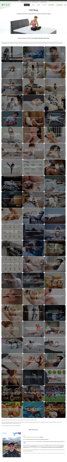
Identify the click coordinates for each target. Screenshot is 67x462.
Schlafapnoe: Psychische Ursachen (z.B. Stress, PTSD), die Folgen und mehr (12, 102)
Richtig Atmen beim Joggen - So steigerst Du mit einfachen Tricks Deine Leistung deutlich (12, 377)
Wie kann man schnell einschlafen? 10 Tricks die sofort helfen (55, 344)
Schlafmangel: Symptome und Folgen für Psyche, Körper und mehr (12, 53)
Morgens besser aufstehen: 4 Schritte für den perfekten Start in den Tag (33, 360)
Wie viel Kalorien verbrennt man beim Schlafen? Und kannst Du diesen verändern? (12, 150)
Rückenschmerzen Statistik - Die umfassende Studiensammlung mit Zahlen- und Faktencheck (33, 345)
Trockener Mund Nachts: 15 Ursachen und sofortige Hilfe (12, 296)
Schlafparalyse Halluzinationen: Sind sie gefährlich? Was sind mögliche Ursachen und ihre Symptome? (12, 183)
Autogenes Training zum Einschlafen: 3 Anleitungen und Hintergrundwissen (33, 296)
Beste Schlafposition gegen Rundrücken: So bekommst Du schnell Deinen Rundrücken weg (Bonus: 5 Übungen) (33, 70)
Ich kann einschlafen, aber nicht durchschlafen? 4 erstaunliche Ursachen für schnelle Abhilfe (55, 312)
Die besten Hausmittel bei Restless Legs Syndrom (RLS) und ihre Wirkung (33, 53)
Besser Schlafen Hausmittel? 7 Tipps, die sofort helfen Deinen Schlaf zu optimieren (12, 360)
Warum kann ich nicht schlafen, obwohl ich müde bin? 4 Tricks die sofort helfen (33, 280)
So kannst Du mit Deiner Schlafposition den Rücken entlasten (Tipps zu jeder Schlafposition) (12, 86)
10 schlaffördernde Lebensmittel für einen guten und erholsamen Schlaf (12, 409)
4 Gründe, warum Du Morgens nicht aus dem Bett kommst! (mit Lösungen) (33, 264)
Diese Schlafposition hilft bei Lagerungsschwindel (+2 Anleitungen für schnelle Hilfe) (54, 118)
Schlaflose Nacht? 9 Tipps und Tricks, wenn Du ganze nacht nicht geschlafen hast (55, 328)
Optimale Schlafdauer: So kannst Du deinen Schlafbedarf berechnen (55, 231)
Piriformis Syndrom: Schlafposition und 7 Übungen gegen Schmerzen (55, 150)
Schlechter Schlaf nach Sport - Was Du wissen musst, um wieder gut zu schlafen (33, 377)
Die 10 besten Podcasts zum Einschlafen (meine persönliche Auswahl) (12, 312)
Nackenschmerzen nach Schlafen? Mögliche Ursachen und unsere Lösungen (55, 296)
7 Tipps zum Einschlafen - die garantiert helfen (55, 360)
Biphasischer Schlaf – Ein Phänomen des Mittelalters (54, 377)
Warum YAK (44, 4)
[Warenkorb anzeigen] (65, 5)
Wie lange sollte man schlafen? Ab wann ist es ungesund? (55, 199)
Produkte (33, 4)
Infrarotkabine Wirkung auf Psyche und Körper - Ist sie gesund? (33, 118)
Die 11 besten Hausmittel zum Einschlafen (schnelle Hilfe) (55, 280)
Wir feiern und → (33, 1)
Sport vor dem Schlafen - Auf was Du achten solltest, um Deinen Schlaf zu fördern (12, 393)
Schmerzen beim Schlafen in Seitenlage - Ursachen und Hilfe (55, 86)
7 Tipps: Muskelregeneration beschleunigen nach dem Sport (33, 86)
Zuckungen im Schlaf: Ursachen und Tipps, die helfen (55, 183)
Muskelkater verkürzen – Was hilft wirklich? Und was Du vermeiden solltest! (33, 409)
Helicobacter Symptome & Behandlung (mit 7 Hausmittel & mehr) (55, 167)
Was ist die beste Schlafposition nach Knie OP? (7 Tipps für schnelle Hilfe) (55, 102)
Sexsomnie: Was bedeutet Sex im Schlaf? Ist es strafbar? (33, 183)
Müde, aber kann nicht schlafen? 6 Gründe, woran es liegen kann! (33, 312)
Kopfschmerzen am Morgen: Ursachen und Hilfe (55, 134)
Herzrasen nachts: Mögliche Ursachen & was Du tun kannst (12, 118)
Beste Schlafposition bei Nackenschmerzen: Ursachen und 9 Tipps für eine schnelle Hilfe (55, 53)
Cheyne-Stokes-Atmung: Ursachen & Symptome (33, 167)
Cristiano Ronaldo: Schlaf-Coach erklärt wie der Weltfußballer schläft (55, 393)
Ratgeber (39, 4)
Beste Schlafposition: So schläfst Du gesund (12, 263)
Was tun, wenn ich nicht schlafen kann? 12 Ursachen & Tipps (12, 344)
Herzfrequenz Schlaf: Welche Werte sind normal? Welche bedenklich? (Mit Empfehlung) (33, 199)
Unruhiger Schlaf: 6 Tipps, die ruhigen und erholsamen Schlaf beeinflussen (33, 328)
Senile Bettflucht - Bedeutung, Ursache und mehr (12, 199)
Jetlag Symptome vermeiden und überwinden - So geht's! (55, 215)
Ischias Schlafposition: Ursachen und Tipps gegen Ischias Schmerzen (55, 70)
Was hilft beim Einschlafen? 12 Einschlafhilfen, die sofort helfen (12, 328)
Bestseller (26, 4)
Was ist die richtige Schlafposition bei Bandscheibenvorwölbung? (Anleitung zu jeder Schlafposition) (12, 134)
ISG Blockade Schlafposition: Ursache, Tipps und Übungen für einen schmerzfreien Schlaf (33, 102)
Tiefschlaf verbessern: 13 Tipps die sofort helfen (12, 70)
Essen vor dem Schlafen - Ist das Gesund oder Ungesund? (54, 409)
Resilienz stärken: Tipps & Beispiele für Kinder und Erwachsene (12, 167)
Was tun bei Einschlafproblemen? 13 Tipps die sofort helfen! (55, 264)
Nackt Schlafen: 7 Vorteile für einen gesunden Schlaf (12, 215)
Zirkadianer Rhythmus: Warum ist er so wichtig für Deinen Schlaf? (55, 247)
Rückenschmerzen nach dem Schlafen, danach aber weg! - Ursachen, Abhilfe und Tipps (33, 151)
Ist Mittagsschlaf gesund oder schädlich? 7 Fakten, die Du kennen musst (33, 215)
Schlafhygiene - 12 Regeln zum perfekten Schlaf (33, 247)
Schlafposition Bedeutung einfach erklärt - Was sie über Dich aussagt (12, 231)
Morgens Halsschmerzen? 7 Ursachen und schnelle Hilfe (33, 134)
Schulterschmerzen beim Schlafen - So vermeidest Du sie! (12, 280)
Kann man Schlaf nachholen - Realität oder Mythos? (12, 247)
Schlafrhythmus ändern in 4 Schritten (33, 231)
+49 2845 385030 (51, 4)
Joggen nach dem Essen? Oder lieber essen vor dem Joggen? (33, 393)
